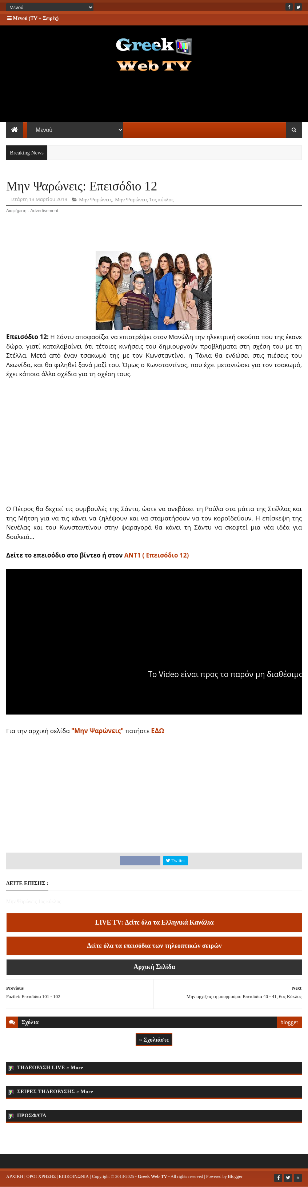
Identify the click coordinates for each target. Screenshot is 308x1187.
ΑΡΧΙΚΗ (14, 1176)
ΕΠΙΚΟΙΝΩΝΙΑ (74, 1176)
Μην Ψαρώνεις (95, 199)
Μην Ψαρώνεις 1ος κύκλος (144, 199)
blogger (289, 1022)
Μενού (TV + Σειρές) (33, 18)
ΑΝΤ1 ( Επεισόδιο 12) (156, 555)
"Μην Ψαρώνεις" (97, 731)
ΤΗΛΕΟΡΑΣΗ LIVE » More (50, 1067)
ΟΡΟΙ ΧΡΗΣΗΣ (41, 1176)
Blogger (235, 1176)
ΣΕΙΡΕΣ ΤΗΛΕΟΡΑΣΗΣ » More (55, 1091)
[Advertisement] (154, 98)
